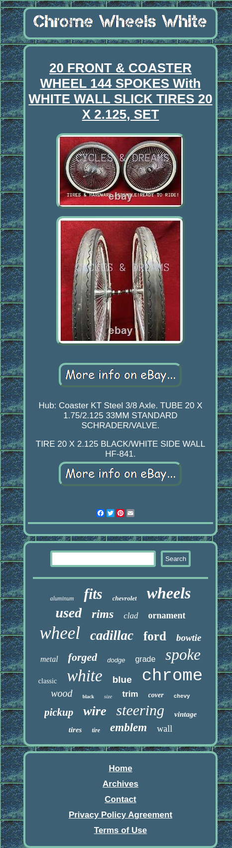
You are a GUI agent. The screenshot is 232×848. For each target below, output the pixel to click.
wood (61, 693)
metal (49, 659)
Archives (120, 784)
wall (164, 729)
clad (130, 615)
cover (156, 695)
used (68, 612)
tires (75, 730)
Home (120, 768)
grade (145, 659)
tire (96, 730)
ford (154, 636)
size (108, 696)
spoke (183, 654)
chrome (172, 675)
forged (83, 657)
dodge (116, 660)
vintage (185, 714)
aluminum (62, 598)
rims (103, 613)
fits (93, 594)
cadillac (111, 635)
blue (122, 679)
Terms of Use (120, 830)
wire (94, 711)
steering (140, 710)
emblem (128, 727)
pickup (58, 712)
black (88, 696)
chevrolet (125, 598)
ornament (167, 615)
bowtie (189, 637)
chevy (182, 696)
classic (47, 681)
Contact (120, 799)
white (85, 676)
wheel (59, 633)
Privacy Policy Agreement (120, 815)
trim (130, 694)
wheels (169, 593)
